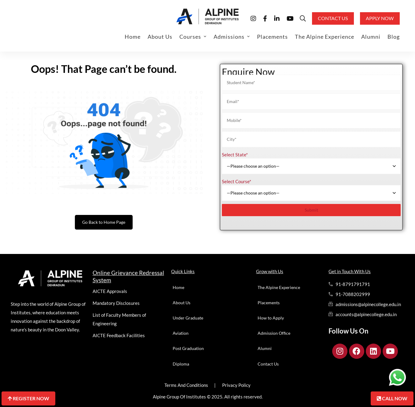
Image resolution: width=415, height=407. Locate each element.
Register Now (28, 398)
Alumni (265, 348)
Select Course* (236, 181)
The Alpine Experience (279, 287)
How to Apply (271, 317)
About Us (181, 302)
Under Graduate (188, 317)
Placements (269, 302)
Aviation (181, 333)
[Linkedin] (277, 18)
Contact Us (268, 363)
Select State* (235, 154)
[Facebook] (265, 18)
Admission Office (274, 333)
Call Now (392, 398)
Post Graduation (188, 348)
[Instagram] (253, 18)
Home (178, 287)
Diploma (181, 363)
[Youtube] (290, 18)
